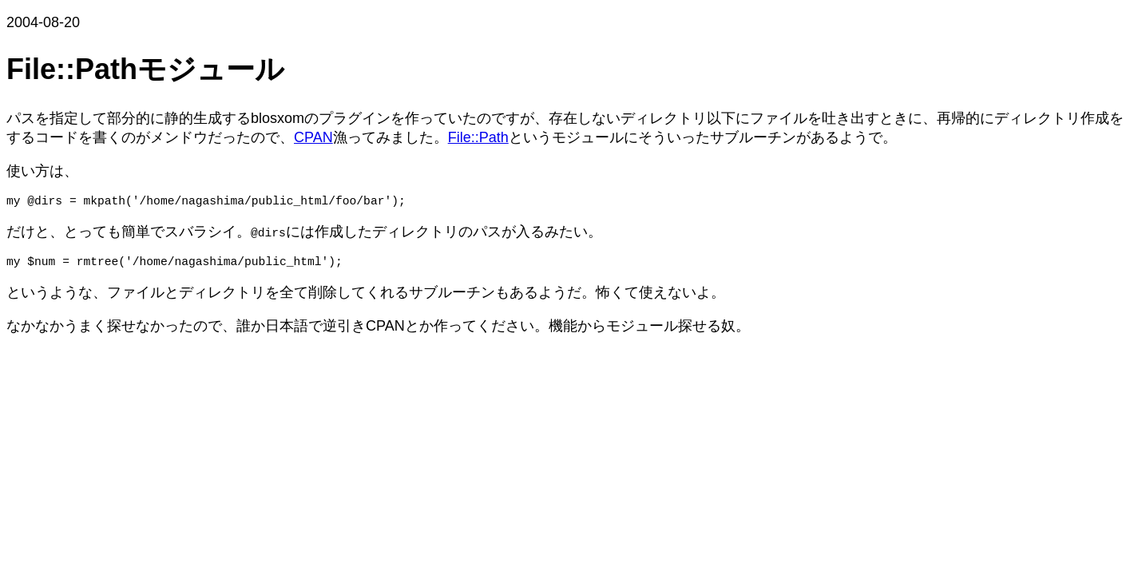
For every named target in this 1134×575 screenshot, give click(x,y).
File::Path (478, 137)
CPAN (313, 137)
